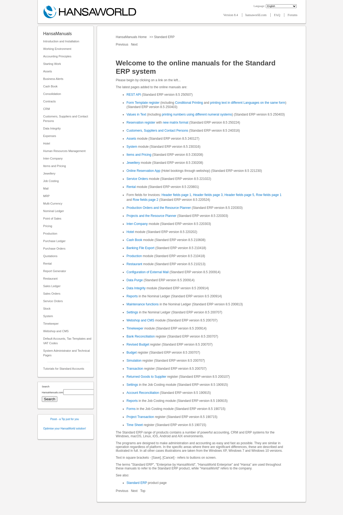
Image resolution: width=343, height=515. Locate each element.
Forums (292, 15)
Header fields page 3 (208, 195)
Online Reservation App (143, 171)
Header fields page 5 (239, 195)
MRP (46, 196)
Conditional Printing (189, 103)
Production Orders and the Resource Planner (158, 208)
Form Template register (142, 103)
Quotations (50, 256)
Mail (46, 188)
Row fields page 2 (145, 200)
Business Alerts (53, 78)
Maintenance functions (142, 304)
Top (142, 491)
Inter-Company (53, 158)
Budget (131, 352)
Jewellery (49, 173)
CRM (46, 108)
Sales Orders (51, 293)
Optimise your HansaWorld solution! (64, 428)
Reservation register (140, 122)
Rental (47, 263)
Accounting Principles (57, 56)
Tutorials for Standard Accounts (63, 368)
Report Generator (54, 271)
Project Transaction (140, 417)
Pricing (47, 226)
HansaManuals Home (132, 37)
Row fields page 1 (268, 195)
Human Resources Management (64, 151)
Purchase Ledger (54, 241)
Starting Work (52, 63)
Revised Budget (137, 344)
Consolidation (52, 93)
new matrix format (175, 122)
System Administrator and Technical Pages (66, 353)
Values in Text (136, 114)
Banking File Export (140, 248)
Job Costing (51, 181)
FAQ (277, 15)
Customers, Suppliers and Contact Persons (65, 119)
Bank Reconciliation (140, 336)
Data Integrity (52, 128)
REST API (133, 95)
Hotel (46, 143)
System (48, 316)
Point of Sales (52, 218)
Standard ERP (164, 37)
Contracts (49, 101)
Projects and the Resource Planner (151, 216)
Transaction (134, 368)
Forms (131, 409)
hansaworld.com (256, 15)
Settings (132, 312)
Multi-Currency (52, 203)
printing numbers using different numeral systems (197, 114)
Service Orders (53, 301)
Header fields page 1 (176, 195)
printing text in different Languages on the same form (247, 103)
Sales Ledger (52, 286)
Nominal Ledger (53, 211)
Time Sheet (134, 425)
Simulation (133, 360)
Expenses (49, 136)
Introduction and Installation (61, 41)
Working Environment (57, 48)
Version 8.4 (231, 15)
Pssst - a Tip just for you (64, 419)
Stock (47, 308)
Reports (132, 296)
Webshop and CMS (56, 331)
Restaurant (50, 278)
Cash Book (50, 86)
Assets (47, 71)
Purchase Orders (54, 248)
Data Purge (134, 280)
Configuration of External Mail (147, 272)
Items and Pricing (54, 166)
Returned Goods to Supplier (146, 377)
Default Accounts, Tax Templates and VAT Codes (67, 341)
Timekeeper (51, 323)
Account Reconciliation (142, 393)
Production (50, 233)
